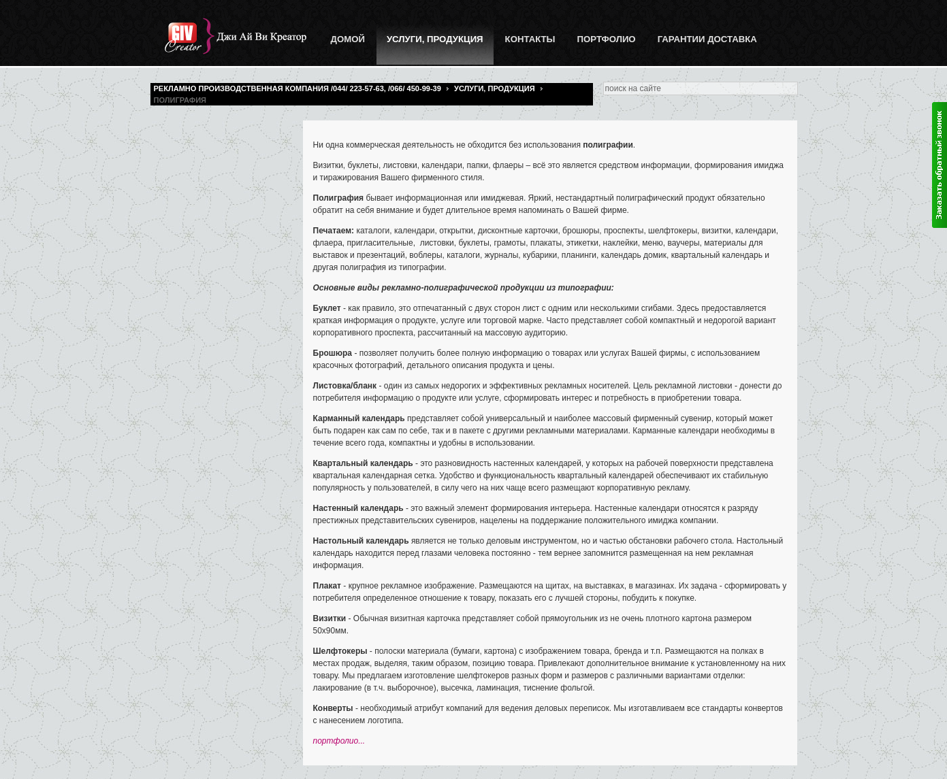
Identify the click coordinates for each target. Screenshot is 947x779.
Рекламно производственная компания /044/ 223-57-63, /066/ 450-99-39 (297, 88)
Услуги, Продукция (494, 88)
